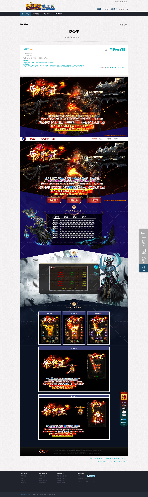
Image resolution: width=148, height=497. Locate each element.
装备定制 (46, 14)
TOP (143, 268)
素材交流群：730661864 (121, 2)
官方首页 (25, 14)
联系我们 (23, 480)
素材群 (143, 251)
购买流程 (23, 482)
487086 (108, 9)
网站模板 (36, 14)
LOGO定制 (58, 14)
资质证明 (23, 478)
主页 (120, 25)
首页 (143, 260)
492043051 (123, 9)
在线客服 (143, 235)
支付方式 (143, 243)
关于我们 (23, 476)
